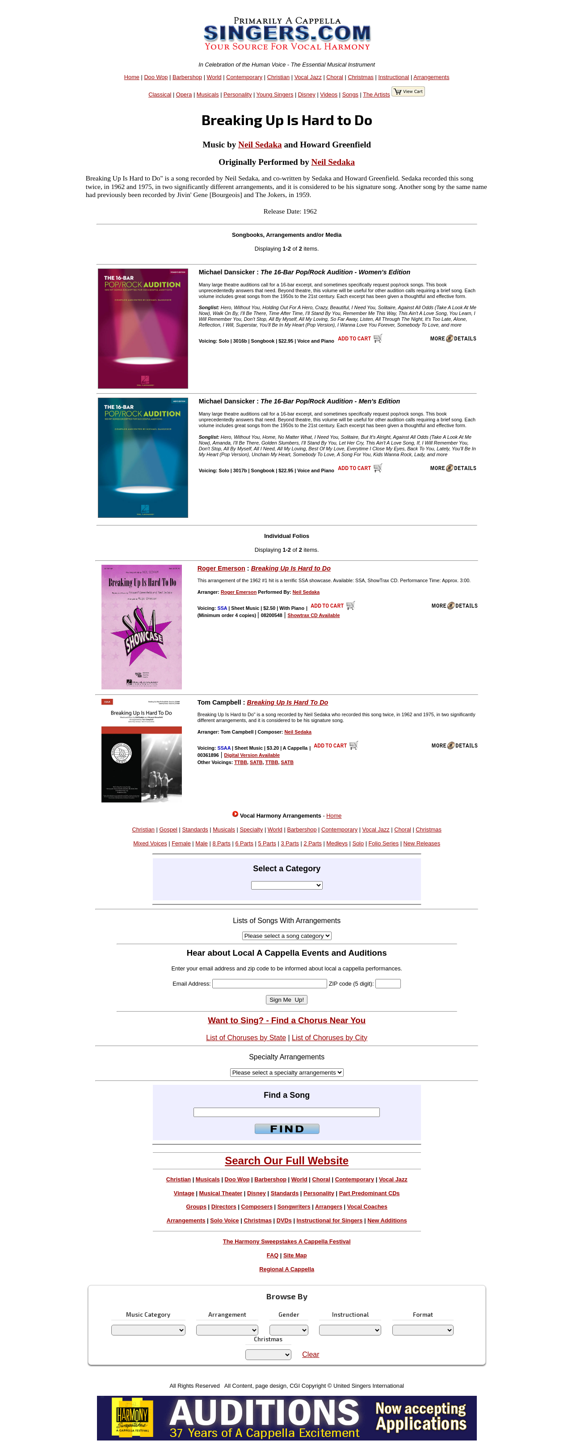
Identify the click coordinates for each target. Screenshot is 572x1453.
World (214, 77)
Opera (184, 94)
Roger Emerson (221, 568)
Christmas (361, 77)
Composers (257, 1206)
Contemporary (244, 77)
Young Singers (275, 94)
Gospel (168, 829)
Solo (358, 843)
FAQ (272, 1255)
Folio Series (384, 843)
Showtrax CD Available (314, 615)
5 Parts (267, 843)
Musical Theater (221, 1193)
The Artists (376, 94)
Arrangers (328, 1206)
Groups (196, 1206)
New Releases (422, 843)
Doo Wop (156, 77)
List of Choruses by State (246, 1037)
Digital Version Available (252, 755)
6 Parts (244, 843)
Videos (328, 94)
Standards (195, 829)
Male (201, 843)
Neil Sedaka (260, 144)
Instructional (393, 77)
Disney (306, 94)
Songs (350, 94)
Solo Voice (224, 1220)
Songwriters (294, 1206)
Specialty (251, 829)
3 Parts (290, 843)
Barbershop (187, 77)
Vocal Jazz (308, 77)
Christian (278, 77)
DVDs (284, 1220)
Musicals (208, 94)
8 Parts (221, 843)
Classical (159, 94)
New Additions (387, 1220)
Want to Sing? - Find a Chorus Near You (287, 1020)
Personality (237, 94)
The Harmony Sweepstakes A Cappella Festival (287, 1241)
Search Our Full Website (287, 1161)
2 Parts (312, 843)
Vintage (184, 1193)
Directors (223, 1206)
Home (131, 77)
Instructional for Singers (330, 1220)
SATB (256, 762)
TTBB (240, 762)
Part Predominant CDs (369, 1193)
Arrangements (431, 77)
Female (181, 843)
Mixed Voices (150, 843)
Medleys (337, 843)
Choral (334, 77)
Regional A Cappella (286, 1269)
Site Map (295, 1255)
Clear (310, 1354)
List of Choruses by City (329, 1037)
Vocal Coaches (367, 1206)
